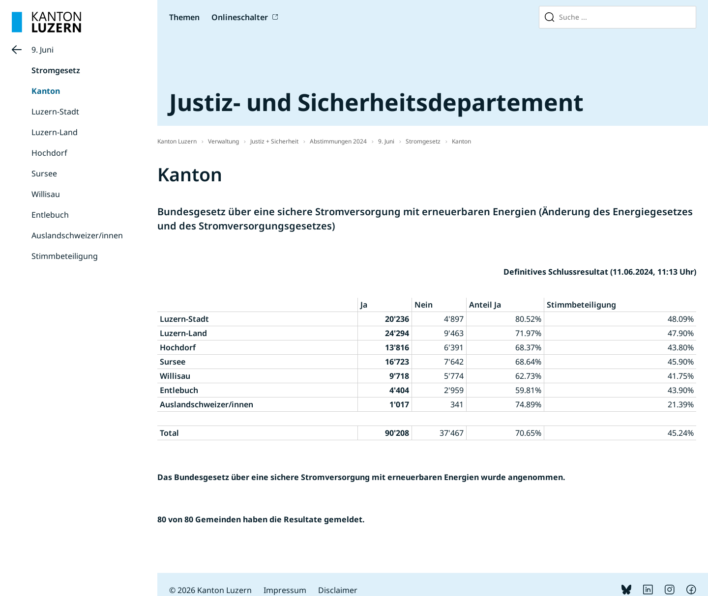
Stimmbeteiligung (64, 256)
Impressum (285, 590)
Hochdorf (49, 152)
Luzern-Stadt (55, 111)
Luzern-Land (54, 132)
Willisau (45, 194)
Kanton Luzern (177, 141)
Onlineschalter (239, 17)
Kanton (45, 90)
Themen (184, 17)
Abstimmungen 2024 (338, 141)
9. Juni (42, 49)
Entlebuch (50, 214)
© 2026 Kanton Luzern (210, 590)
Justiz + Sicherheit (274, 141)
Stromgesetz (55, 70)
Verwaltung (223, 141)
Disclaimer (337, 590)
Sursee (44, 173)
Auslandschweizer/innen (77, 235)
